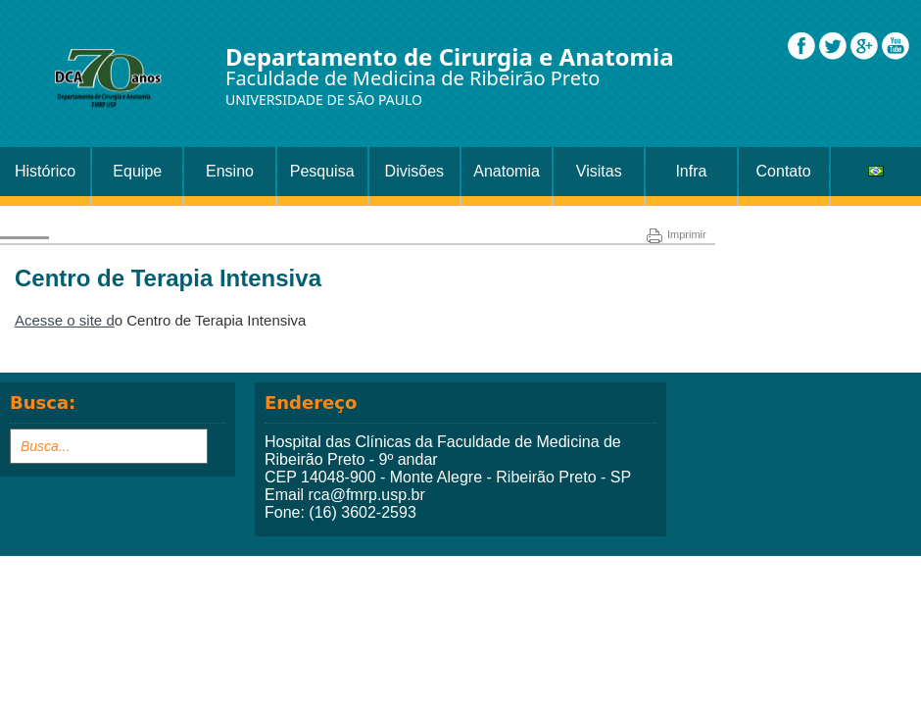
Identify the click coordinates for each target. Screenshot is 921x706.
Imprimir (676, 234)
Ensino (230, 171)
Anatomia (506, 171)
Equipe (137, 171)
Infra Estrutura (691, 179)
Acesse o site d (65, 320)
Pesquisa (322, 171)
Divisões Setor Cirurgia (414, 179)
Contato (783, 171)
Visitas (599, 171)
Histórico (45, 171)
